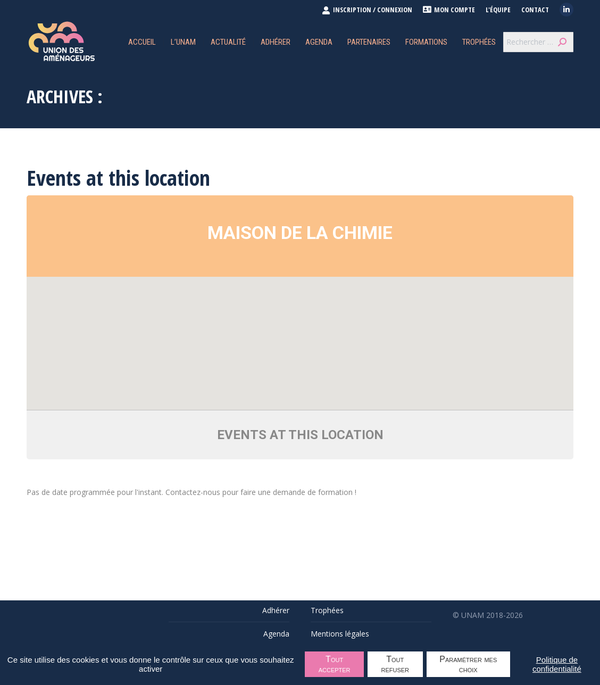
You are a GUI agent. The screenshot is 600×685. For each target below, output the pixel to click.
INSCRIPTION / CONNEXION (367, 9)
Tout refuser (395, 664)
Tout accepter (335, 664)
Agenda (276, 634)
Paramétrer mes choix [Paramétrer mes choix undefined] (468, 664)
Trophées (327, 610)
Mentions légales (340, 634)
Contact (535, 9)
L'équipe (498, 9)
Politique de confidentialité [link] (556, 664)
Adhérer (275, 610)
